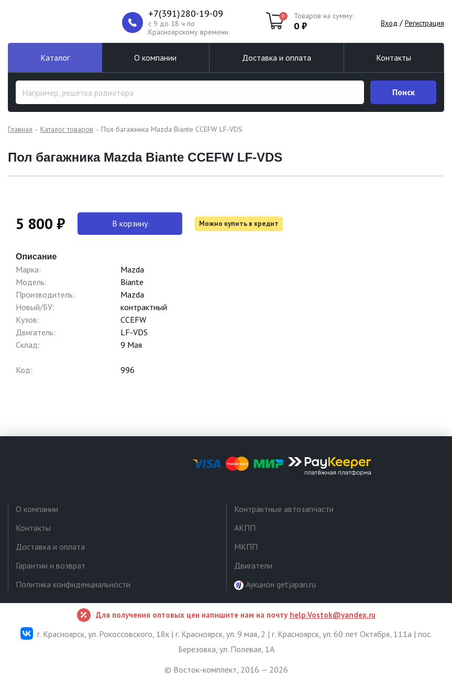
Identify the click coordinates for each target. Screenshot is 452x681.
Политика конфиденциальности (73, 584)
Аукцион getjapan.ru (275, 584)
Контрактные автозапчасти (284, 509)
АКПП (245, 528)
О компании (155, 57)
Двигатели (253, 565)
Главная (20, 129)
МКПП (246, 546)
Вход (389, 23)
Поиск (403, 92)
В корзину (130, 223)
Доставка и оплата (276, 57)
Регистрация (424, 23)
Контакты (393, 57)
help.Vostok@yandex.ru (333, 615)
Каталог (55, 57)
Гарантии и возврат (50, 565)
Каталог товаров (66, 129)
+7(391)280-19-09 (185, 13)
